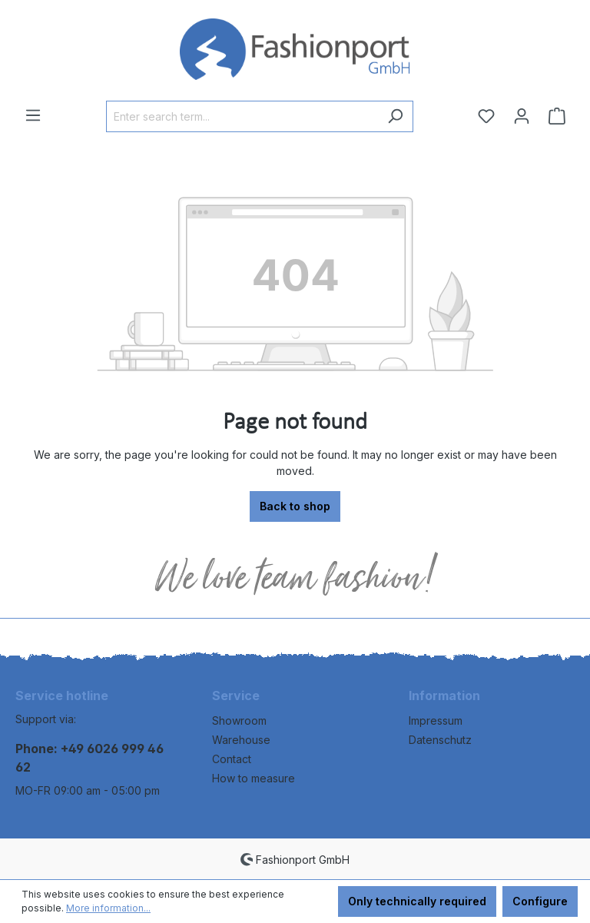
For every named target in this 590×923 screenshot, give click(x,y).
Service (236, 695)
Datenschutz (440, 739)
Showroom (239, 720)
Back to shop (295, 506)
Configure (540, 901)
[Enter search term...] (242, 116)
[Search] (395, 116)
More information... (108, 908)
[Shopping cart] (557, 116)
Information (444, 695)
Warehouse (241, 739)
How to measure (253, 778)
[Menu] (33, 115)
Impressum (435, 720)
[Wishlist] (486, 116)
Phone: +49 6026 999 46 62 (89, 758)
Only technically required (417, 901)
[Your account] (521, 116)
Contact (231, 758)
